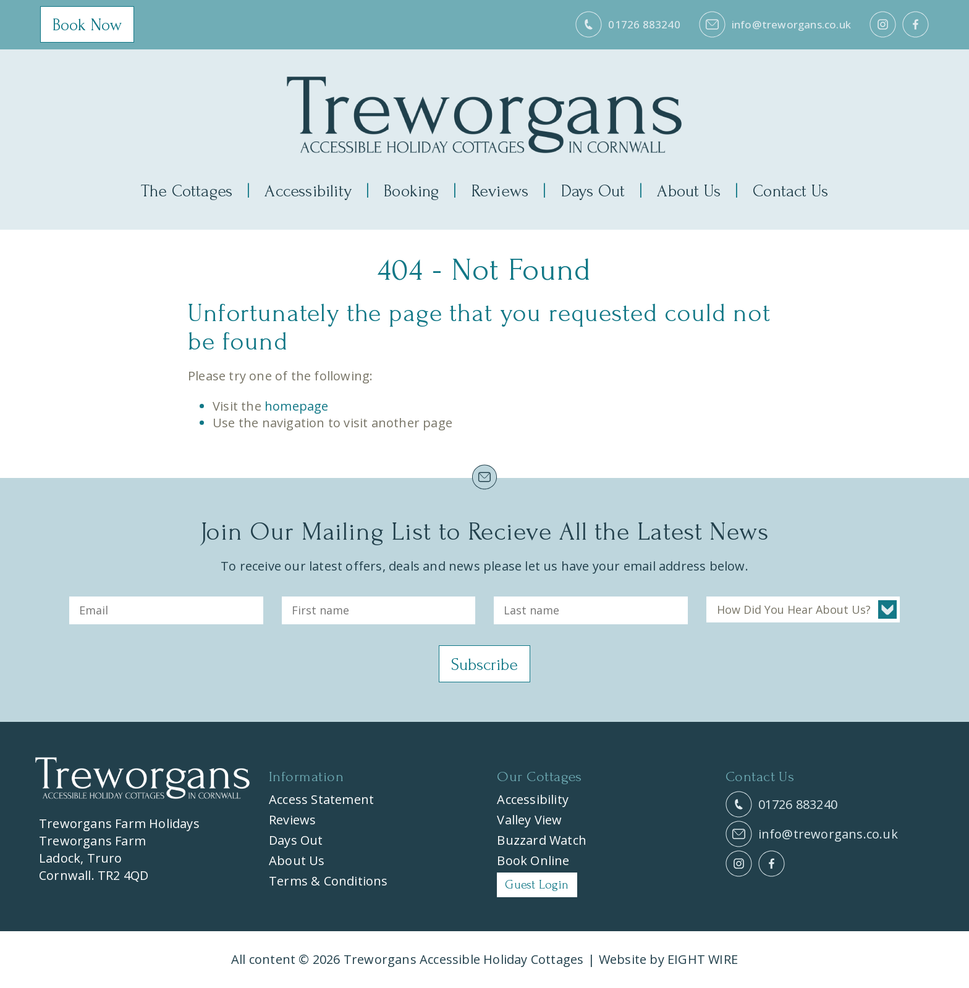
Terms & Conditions (328, 881)
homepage (296, 406)
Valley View (529, 820)
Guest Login (537, 885)
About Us (689, 191)
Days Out (593, 191)
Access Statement (321, 800)
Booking (411, 191)
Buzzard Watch (541, 840)
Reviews (500, 191)
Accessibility (308, 191)
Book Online (533, 861)
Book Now (87, 25)
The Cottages (186, 191)
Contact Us (790, 191)
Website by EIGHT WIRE (668, 960)
